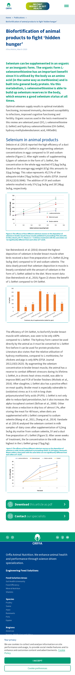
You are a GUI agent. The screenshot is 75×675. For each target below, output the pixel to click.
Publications (19, 17)
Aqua (8, 609)
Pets (8, 616)
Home (8, 17)
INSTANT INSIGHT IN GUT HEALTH (37, 6)
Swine (8, 606)
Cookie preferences (37, 668)
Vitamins (9, 592)
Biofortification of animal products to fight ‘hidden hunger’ (31, 21)
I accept (37, 660)
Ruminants (10, 613)
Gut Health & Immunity (15, 581)
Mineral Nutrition (13, 588)
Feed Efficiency (12, 585)
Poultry (9, 602)
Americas (10, 631)
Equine (9, 620)
